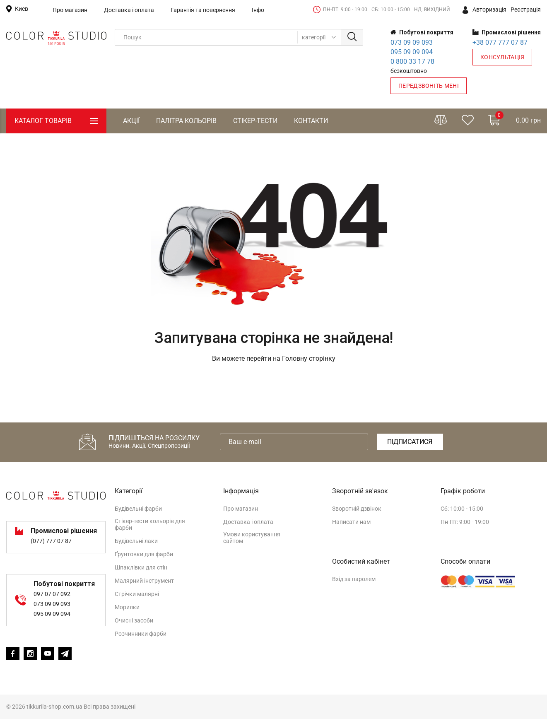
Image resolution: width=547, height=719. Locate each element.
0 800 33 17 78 (412, 61)
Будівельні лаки (136, 541)
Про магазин (70, 10)
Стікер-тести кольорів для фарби (150, 524)
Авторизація (484, 10)
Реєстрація (526, 9)
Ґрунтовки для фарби (144, 554)
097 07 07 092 (52, 594)
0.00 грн (514, 118)
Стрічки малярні (137, 594)
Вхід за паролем (354, 579)
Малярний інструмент (144, 580)
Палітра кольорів (186, 121)
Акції (131, 121)
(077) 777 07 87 (51, 541)
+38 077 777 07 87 (500, 42)
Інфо (258, 10)
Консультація (502, 57)
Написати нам (351, 522)
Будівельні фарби (138, 508)
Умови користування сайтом (251, 537)
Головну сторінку (308, 358)
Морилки (127, 607)
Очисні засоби (134, 620)
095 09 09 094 (411, 52)
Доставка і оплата (129, 10)
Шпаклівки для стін (141, 567)
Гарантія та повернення (203, 10)
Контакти (311, 121)
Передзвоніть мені (428, 85)
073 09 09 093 (411, 42)
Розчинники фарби (140, 633)
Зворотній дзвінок (356, 508)
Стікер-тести (255, 121)
